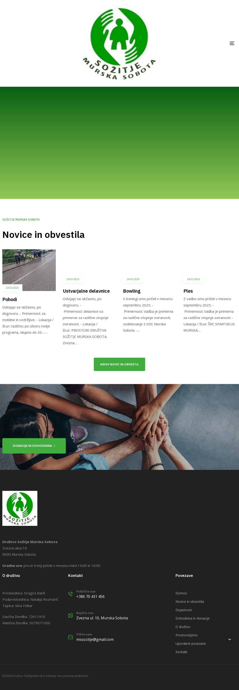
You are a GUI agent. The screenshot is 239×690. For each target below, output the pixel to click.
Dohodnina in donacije (193, 618)
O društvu (183, 626)
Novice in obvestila (190, 601)
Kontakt (181, 652)
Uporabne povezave (191, 643)
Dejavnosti (184, 610)
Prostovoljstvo (187, 635)
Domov (181, 593)
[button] (229, 639)
